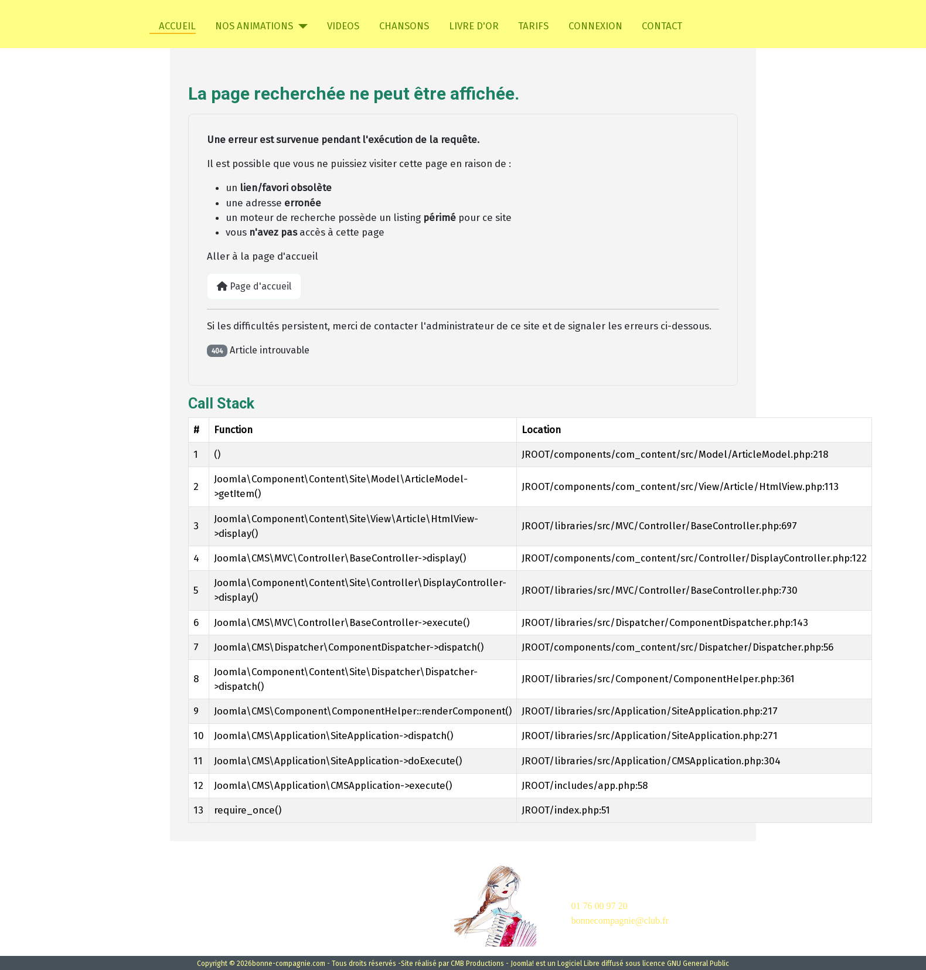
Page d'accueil (254, 286)
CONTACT (662, 26)
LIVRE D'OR (474, 26)
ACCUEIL (172, 26)
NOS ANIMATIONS (254, 26)
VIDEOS (343, 26)
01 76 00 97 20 (599, 906)
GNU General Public (698, 963)
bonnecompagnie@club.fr (620, 920)
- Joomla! (520, 963)
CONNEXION (595, 26)
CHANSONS (404, 26)
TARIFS (533, 26)
